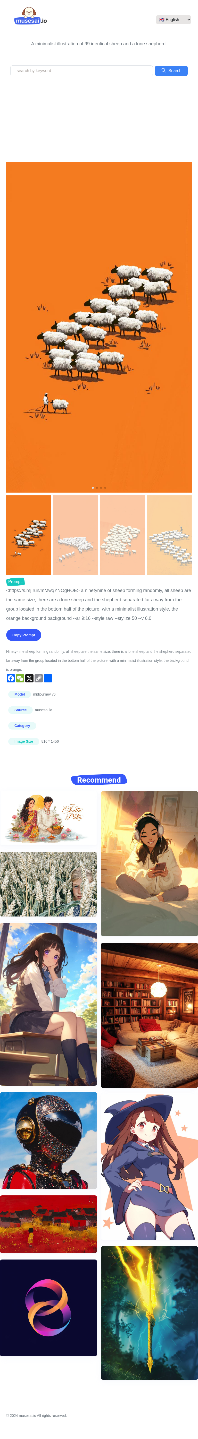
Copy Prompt (23, 635)
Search (171, 70)
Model (19, 694)
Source (20, 710)
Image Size (23, 741)
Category (22, 726)
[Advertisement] (99, 119)
